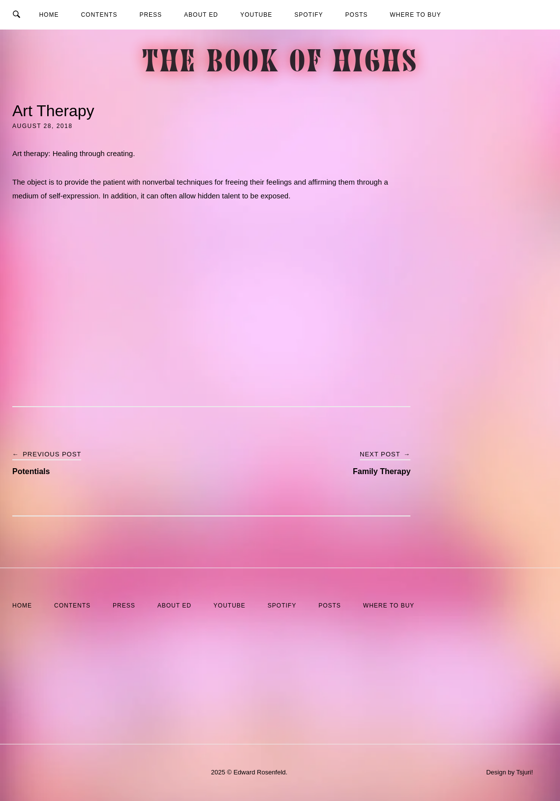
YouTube (256, 14)
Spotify (308, 14)
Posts (356, 14)
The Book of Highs (280, 64)
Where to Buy (415, 14)
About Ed (201, 14)
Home (49, 14)
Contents (99, 14)
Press (150, 14)
